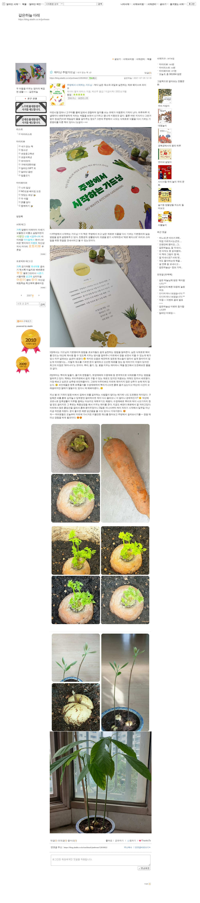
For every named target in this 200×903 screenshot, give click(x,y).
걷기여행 (25, 266)
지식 (19, 246)
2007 (29, 295)
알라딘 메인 (35, 4)
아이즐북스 (29, 239)
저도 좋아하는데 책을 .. (170, 261)
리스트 (19, 129)
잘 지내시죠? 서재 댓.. (170, 257)
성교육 (29, 276)
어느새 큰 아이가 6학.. (170, 238)
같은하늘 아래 (29, 15)
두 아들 (24, 198)
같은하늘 (128, 78)
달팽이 (24, 229)
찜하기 (131, 840)
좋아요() (72, 840)
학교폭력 (30, 283)
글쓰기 (164, 4)
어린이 (21, 279)
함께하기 (25, 206)
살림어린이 (38, 233)
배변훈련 (40, 269)
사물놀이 (165, 223)
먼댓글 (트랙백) (164, 274)
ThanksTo (145, 840)
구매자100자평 (28, 164)
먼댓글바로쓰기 (143, 847)
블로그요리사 (29, 273)
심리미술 (37, 276)
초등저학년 (26, 157)
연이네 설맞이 (165, 160)
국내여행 (35, 266)
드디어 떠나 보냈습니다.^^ (172, 293)
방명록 (19, 216)
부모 (20, 273)
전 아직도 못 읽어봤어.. (170, 251)
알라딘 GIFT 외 (28, 168)
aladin (30, 326)
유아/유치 (25, 161)
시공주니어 (35, 236)
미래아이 (33, 229)
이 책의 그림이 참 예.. (169, 254)
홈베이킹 (39, 283)
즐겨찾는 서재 (177, 4)
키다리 (24, 246)
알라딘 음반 (27, 172)
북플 (24, 4)
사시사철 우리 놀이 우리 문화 (171, 182)
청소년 (24, 150)
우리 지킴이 (165, 104)
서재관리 (153, 4)
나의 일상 (25, 187)
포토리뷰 (35, 246)
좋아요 (109, 840)
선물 (27, 236)
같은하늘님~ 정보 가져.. (170, 267)
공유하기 (119, 840)
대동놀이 (165, 124)
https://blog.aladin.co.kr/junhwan (33, 19)
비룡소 (29, 233)
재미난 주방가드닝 (64, 72)
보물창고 (21, 233)
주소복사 (128, 847)
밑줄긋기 (25, 175)
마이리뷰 (20, 141)
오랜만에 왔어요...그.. (169, 244)
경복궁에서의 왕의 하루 (169, 144)
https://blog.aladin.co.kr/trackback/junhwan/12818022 (85, 847)
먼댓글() (62, 840)
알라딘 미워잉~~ (167, 313)
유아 (34, 279)
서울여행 (21, 276)
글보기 (117, 59)
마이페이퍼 (21, 183)
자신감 (41, 243)
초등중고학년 (27, 153)
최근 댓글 (161, 232)
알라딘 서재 (12, 4)
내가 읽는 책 (27, 146)
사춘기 (40, 273)
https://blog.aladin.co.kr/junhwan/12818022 (69, 78)
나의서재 (126, 4)
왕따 (28, 280)
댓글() (147, 73)
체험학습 (21, 283)
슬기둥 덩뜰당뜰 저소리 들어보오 (171, 205)
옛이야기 (25, 243)
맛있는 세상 (27, 195)
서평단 (20, 236)
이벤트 (34, 243)
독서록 (22, 269)
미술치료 (30, 269)
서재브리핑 (139, 4)
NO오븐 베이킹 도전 (31, 191)
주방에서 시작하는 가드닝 (79, 85)
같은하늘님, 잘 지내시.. (170, 247)
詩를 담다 (25, 202)
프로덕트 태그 (23, 261)
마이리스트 (26, 134)
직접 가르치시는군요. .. (170, 241)
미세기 (41, 229)
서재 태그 (21, 224)
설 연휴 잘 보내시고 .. (169, 264)
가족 (19, 229)
